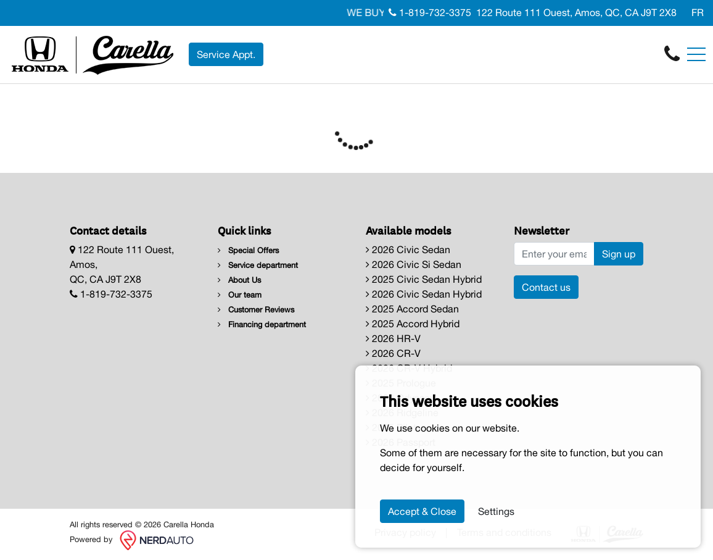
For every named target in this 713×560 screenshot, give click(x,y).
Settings (496, 511)
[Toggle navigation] (696, 54)
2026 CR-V (393, 353)
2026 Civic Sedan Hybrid (424, 293)
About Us (239, 280)
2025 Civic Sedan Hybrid (424, 279)
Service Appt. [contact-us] (226, 54)
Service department (258, 265)
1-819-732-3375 (430, 12)
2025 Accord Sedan (412, 308)
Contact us (546, 287)
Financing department (262, 324)
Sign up (618, 253)
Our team (240, 294)
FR (697, 12)
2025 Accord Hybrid (413, 323)
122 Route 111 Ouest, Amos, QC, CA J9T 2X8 (576, 12)
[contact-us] (672, 53)
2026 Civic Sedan (408, 249)
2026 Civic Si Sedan (413, 264)
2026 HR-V (393, 338)
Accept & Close (422, 511)
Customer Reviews (256, 309)
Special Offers (248, 250)
